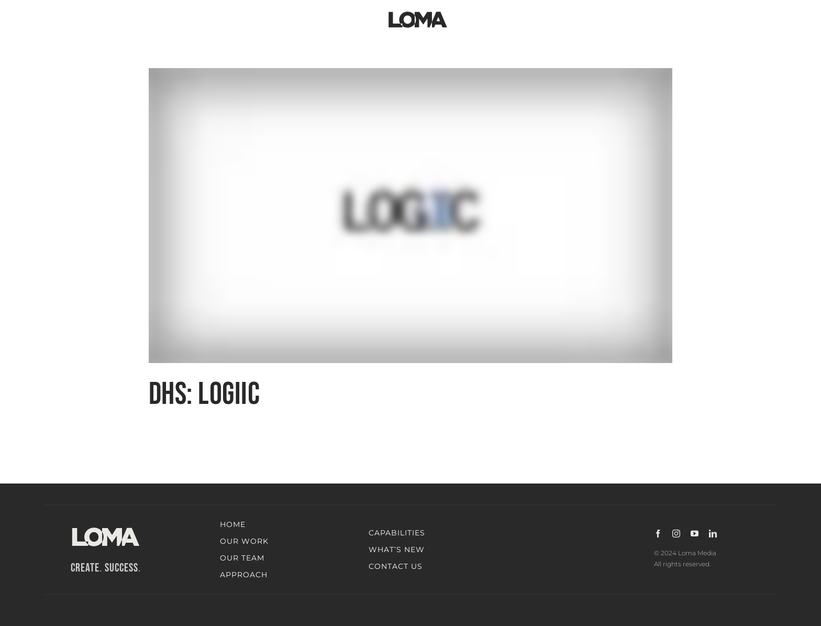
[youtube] (694, 533)
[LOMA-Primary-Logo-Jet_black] (417, 12)
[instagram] (676, 533)
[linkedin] (713, 533)
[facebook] (658, 533)
